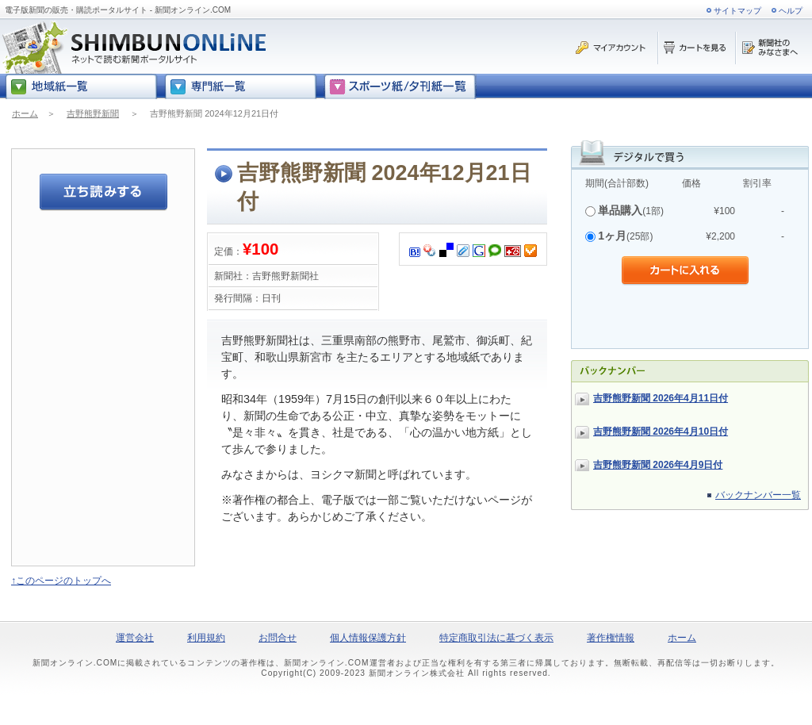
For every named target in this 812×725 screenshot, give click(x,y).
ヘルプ (790, 10)
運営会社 (135, 637)
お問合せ (278, 637)
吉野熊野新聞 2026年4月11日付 (660, 398)
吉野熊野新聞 (93, 113)
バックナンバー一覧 (758, 495)
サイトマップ (737, 10)
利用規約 (206, 637)
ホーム (25, 113)
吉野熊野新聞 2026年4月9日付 (657, 464)
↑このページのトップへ (61, 580)
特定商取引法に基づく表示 (496, 637)
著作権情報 (610, 637)
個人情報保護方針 (368, 637)
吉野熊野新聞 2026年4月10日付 (660, 431)
